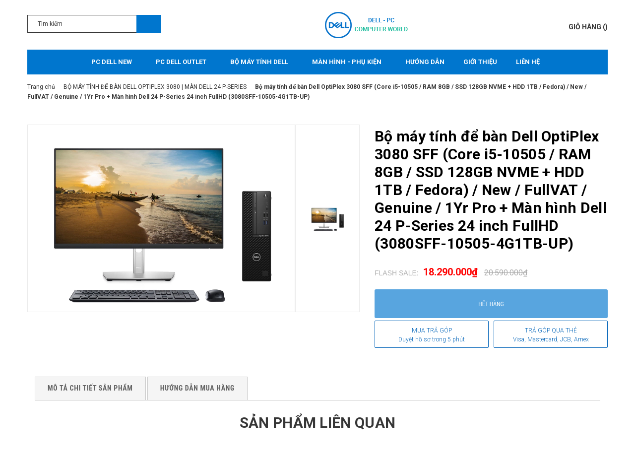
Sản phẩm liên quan (317, 422)
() (588, 27)
